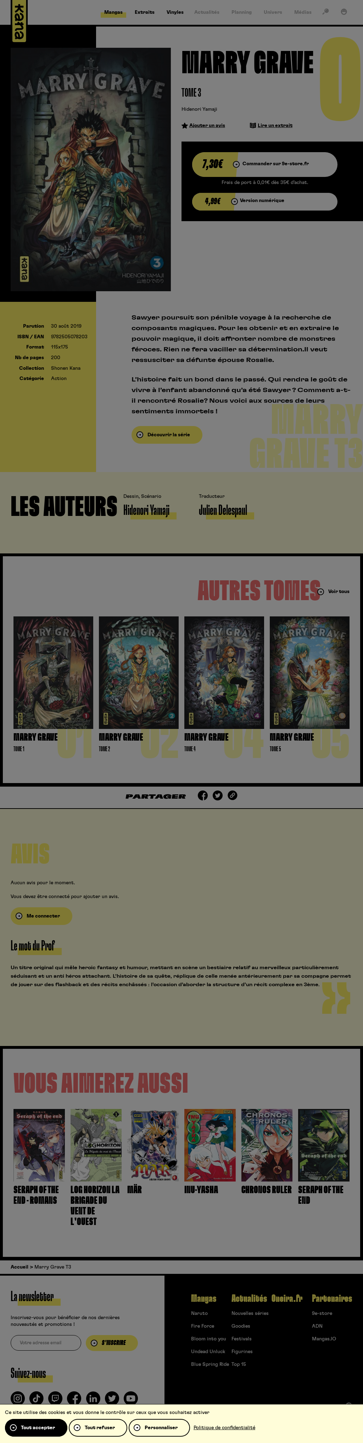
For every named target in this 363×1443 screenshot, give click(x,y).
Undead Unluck (208, 1351)
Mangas (203, 1298)
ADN (317, 1326)
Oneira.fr (287, 1298)
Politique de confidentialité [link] (224, 1427)
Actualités (249, 1298)
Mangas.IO (324, 1338)
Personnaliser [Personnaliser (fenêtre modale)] (161, 1427)
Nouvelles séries (250, 1313)
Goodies (240, 1326)
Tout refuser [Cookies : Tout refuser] (100, 1427)
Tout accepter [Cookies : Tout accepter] (38, 1427)
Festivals (241, 1338)
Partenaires (332, 1298)
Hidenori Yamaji (199, 109)
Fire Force (202, 1326)
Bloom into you (208, 1338)
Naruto (199, 1313)
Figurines (242, 1351)
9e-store (322, 1313)
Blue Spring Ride (210, 1364)
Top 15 (238, 1364)
